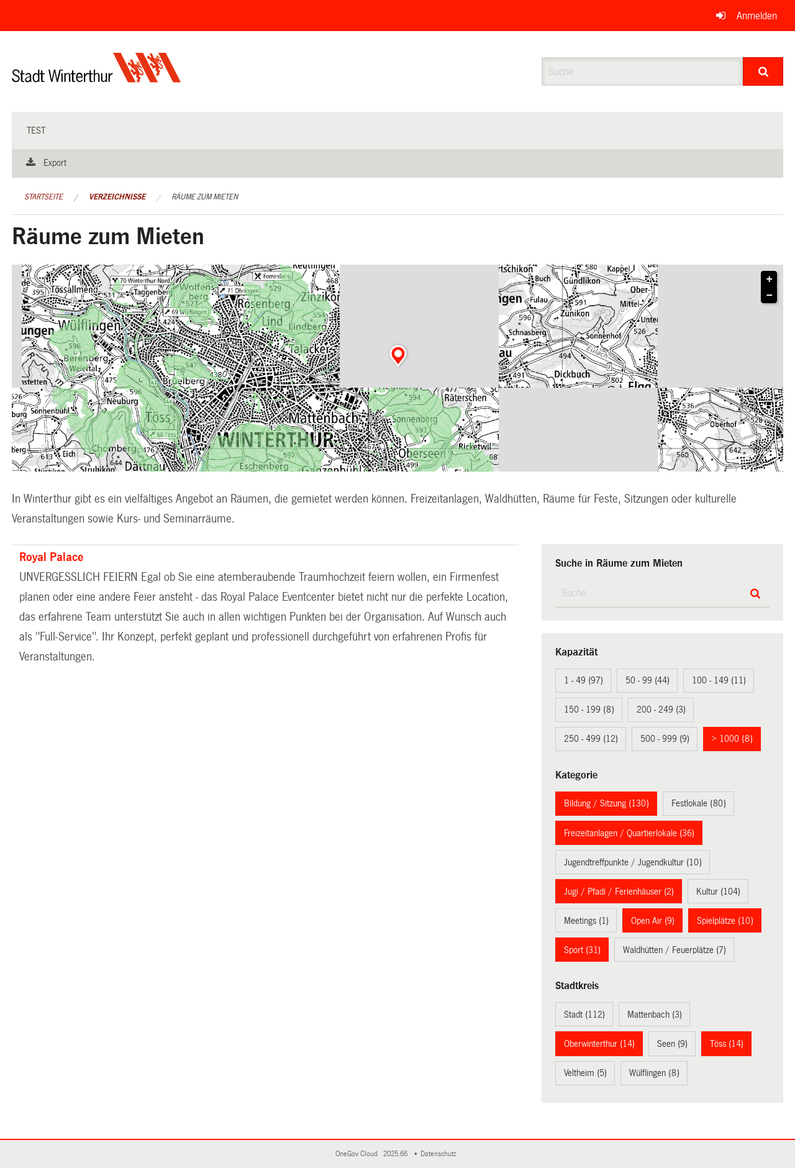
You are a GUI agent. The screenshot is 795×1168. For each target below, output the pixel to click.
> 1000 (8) (732, 739)
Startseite (43, 197)
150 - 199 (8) (589, 709)
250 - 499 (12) (591, 739)
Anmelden (757, 16)
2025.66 (396, 1154)
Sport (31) (582, 950)
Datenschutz (440, 1154)
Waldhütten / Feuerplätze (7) (674, 950)
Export (54, 163)
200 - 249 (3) (661, 709)
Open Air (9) (653, 921)
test (36, 130)
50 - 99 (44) (647, 680)
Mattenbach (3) (654, 1015)
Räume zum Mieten (204, 197)
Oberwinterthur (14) (599, 1044)
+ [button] (769, 279)
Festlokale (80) (698, 803)
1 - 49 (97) (583, 680)
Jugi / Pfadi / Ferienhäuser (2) (619, 892)
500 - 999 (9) (664, 739)
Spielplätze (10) (725, 921)
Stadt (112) (584, 1015)
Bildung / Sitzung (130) (606, 803)
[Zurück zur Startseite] (96, 78)
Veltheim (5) (585, 1073)
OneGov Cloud (358, 1154)
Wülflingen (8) (654, 1073)
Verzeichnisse (117, 197)
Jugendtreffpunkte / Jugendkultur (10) (633, 862)
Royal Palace (51, 557)
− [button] (769, 295)
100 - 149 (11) (719, 680)
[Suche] (763, 71)
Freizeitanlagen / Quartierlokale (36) (629, 833)
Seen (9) (672, 1044)
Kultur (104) (718, 892)
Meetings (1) (586, 921)
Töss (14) (726, 1044)
